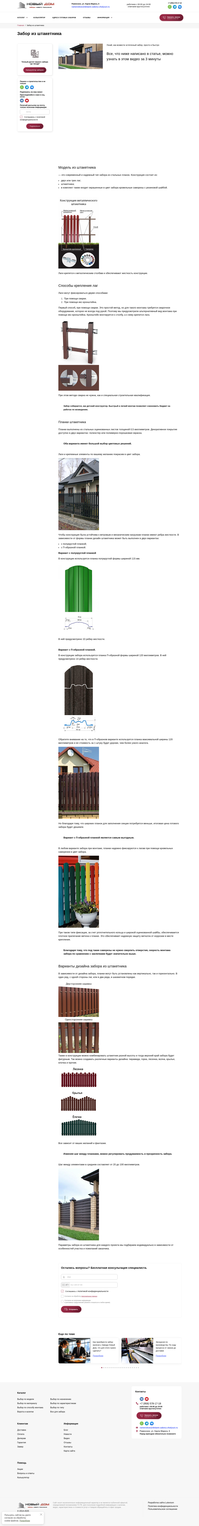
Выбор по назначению (60, 1399)
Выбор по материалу (27, 1403)
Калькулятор (39, 18)
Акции (20, 1469)
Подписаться (35, 126)
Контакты (68, 1446)
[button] (101, 1367)
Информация (103, 18)
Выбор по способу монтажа (30, 1407)
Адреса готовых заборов (64, 18)
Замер (20, 1446)
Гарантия (21, 1442)
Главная (20, 25)
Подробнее (24, 1521)
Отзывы (86, 18)
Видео (67, 1438)
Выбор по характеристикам (63, 1403)
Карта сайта (69, 1451)
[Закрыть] (41, 1514)
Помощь (21, 1462)
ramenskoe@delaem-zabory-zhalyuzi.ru (91, 7)
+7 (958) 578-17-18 (175, 3)
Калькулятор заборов (35, 70)
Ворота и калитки (25, 1411)
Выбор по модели (25, 1399)
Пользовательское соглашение (162, 1509)
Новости (68, 1434)
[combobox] (65, 1284)
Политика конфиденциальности (163, 1506)
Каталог (21, 18)
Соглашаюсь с (86, 1291)
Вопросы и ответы (25, 1473)
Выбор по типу (57, 1407)
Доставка (21, 1430)
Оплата (20, 1434)
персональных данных (89, 1296)
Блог (66, 1430)
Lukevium (169, 1502)
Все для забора (57, 1411)
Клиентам (22, 1423)
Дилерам (21, 1438)
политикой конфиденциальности (93, 1291)
